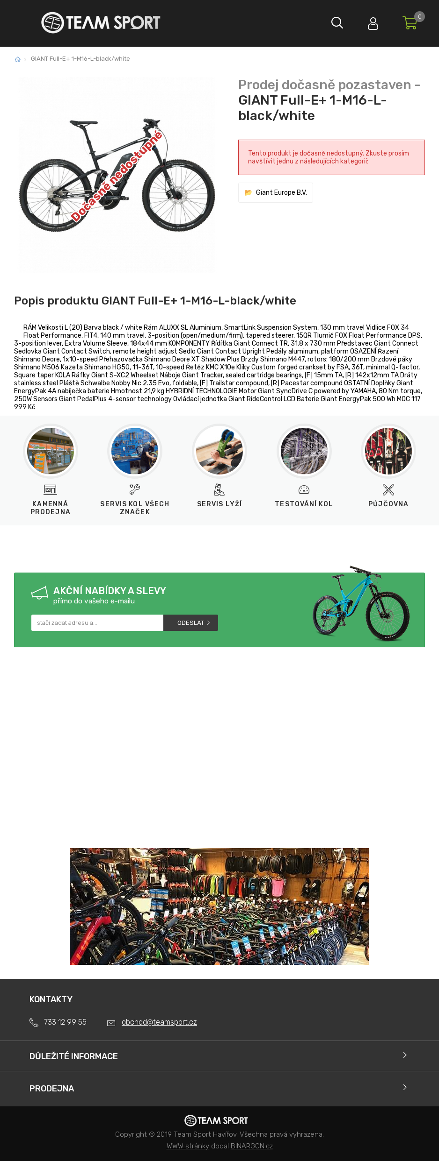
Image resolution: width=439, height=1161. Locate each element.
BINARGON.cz (252, 1146)
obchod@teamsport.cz (159, 1022)
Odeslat (190, 622)
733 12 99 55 (65, 1022)
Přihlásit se (371, 21)
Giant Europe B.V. (281, 193)
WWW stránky (188, 1146)
